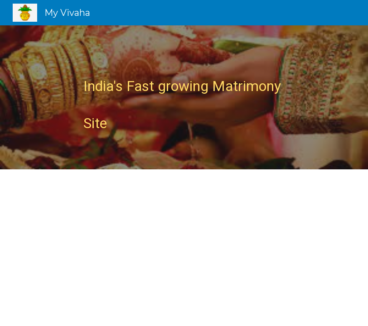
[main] (184, 97)
